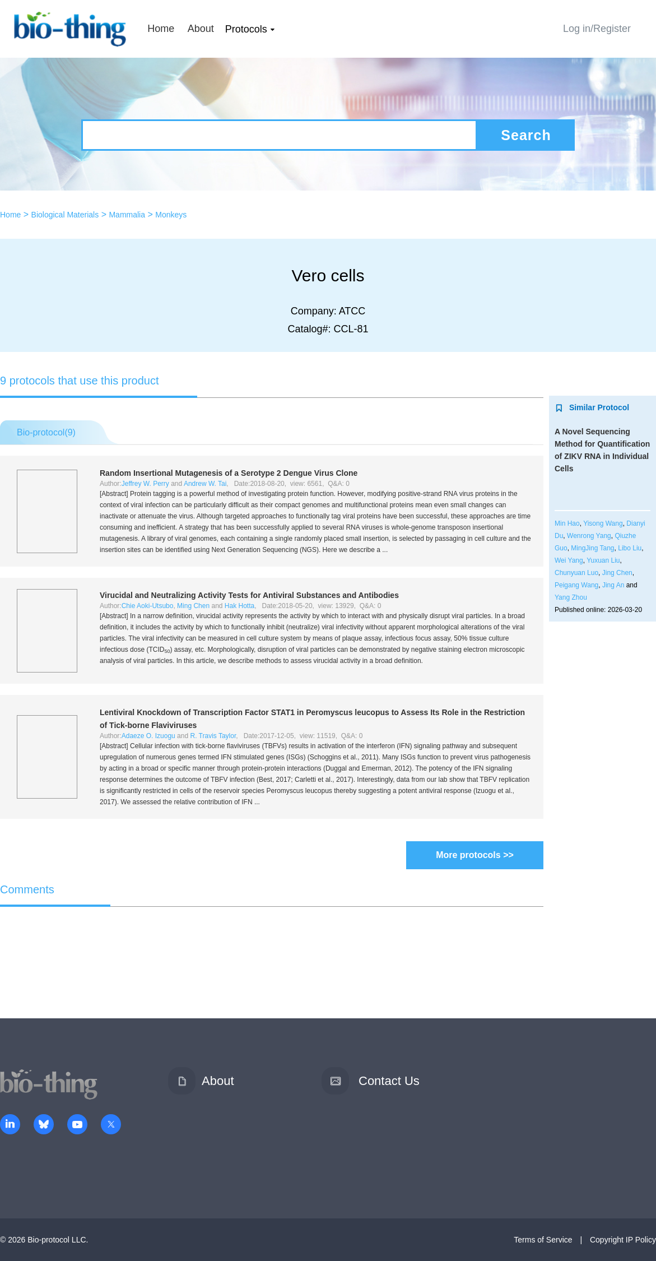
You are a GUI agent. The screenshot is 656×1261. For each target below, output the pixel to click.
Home (160, 28)
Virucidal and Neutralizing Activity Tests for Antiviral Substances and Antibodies (249, 595)
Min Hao (567, 523)
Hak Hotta (239, 606)
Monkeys (171, 214)
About (201, 28)
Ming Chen (193, 606)
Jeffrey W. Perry (145, 484)
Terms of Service (543, 1239)
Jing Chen (617, 573)
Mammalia (127, 214)
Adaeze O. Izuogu (148, 736)
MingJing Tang (592, 548)
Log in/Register (597, 28)
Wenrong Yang (589, 536)
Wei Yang (569, 560)
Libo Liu (629, 548)
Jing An (613, 585)
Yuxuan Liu (603, 560)
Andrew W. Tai (205, 484)
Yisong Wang (602, 523)
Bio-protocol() (46, 432)
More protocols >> (475, 855)
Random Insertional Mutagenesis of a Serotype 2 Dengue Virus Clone (228, 473)
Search (526, 135)
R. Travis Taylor (213, 736)
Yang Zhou (571, 597)
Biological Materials (65, 214)
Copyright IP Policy (623, 1239)
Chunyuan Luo (576, 573)
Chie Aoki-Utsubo (148, 606)
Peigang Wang (576, 585)
